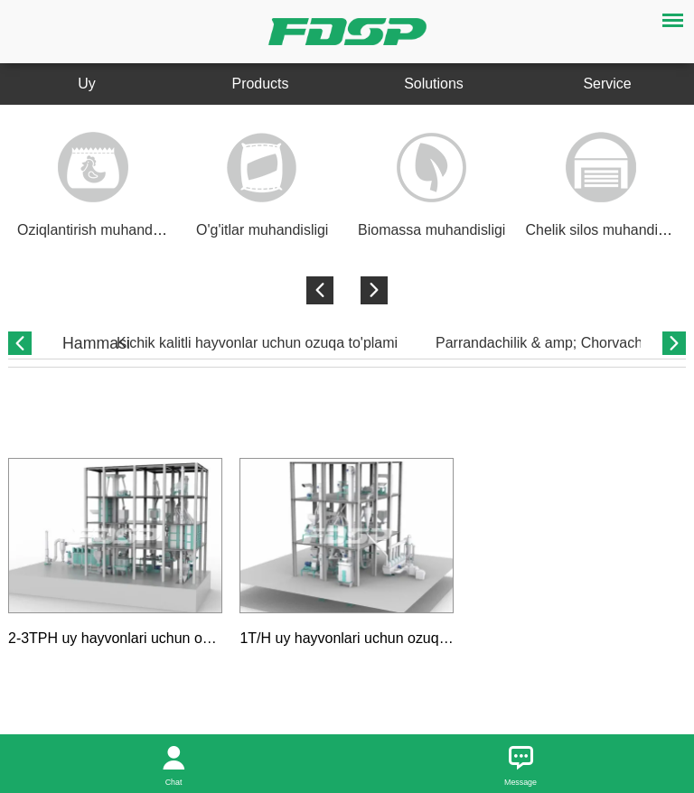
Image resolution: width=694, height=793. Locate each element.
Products (259, 83)
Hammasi (96, 343)
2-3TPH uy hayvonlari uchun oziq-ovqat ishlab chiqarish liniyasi (209, 638)
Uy (87, 83)
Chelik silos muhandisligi (604, 230)
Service (607, 83)
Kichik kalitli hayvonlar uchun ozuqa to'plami (257, 342)
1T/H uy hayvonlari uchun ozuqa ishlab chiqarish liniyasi (418, 638)
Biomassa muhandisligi (431, 230)
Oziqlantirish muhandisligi (99, 230)
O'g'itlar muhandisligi (262, 230)
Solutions (434, 83)
